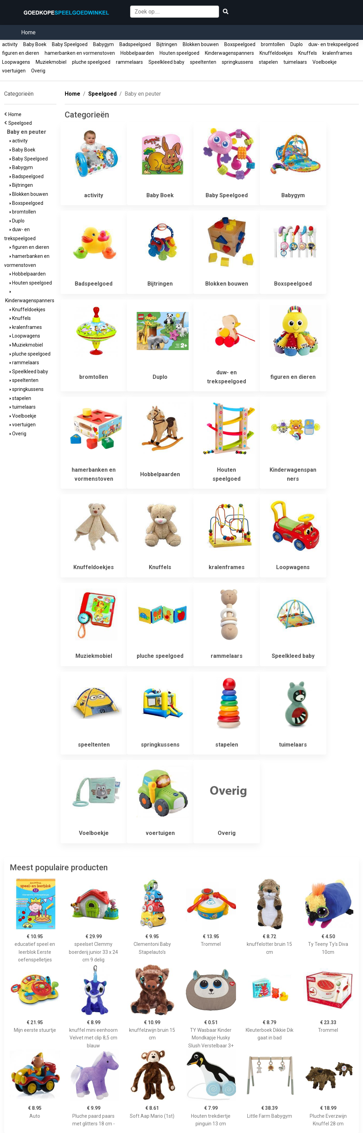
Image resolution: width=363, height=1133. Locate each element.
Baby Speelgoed (70, 44)
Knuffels (307, 53)
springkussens (237, 62)
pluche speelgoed (91, 62)
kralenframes (337, 53)
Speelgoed (21, 123)
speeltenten (203, 62)
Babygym (103, 44)
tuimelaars (295, 62)
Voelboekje (324, 62)
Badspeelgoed (135, 44)
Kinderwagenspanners (229, 53)
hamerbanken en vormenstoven (80, 53)
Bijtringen (166, 44)
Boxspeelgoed (239, 44)
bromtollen (273, 44)
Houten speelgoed (179, 53)
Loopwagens (16, 62)
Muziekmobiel (51, 62)
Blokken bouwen (201, 44)
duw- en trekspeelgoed (333, 44)
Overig (38, 70)
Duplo (296, 44)
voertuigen (14, 70)
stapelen (268, 62)
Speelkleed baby (166, 62)
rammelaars (129, 62)
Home (28, 32)
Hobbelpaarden (137, 53)
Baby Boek (34, 44)
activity (10, 44)
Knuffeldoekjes (276, 53)
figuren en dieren (20, 53)
